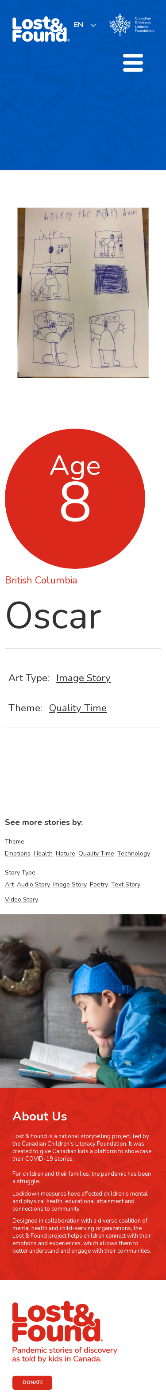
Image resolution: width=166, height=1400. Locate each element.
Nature (65, 853)
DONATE (33, 1382)
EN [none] (78, 25)
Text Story (125, 884)
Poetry (99, 884)
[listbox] (85, 25)
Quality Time (78, 708)
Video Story (21, 899)
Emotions (18, 853)
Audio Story (33, 884)
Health (43, 853)
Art (9, 884)
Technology (133, 853)
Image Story (83, 678)
